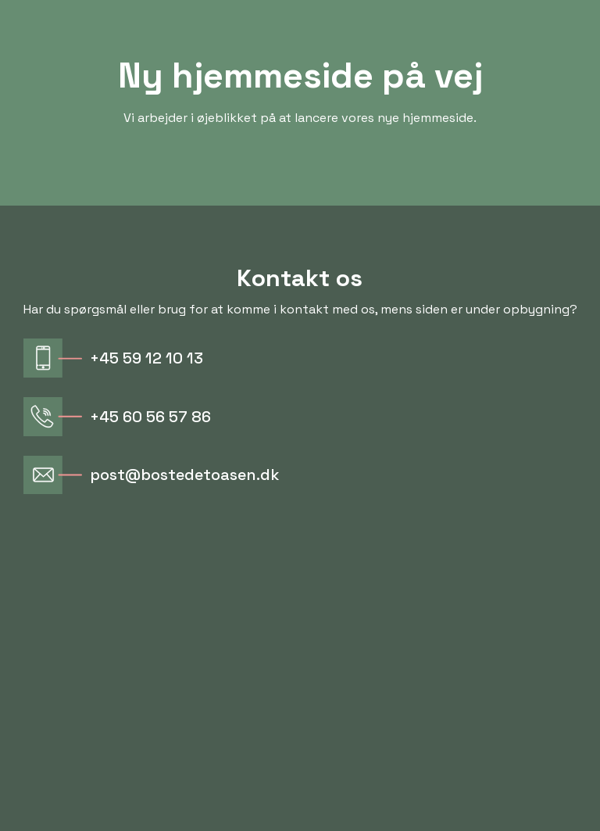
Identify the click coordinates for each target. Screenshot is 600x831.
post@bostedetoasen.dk (185, 474)
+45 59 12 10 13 (146, 358)
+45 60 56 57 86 (150, 417)
